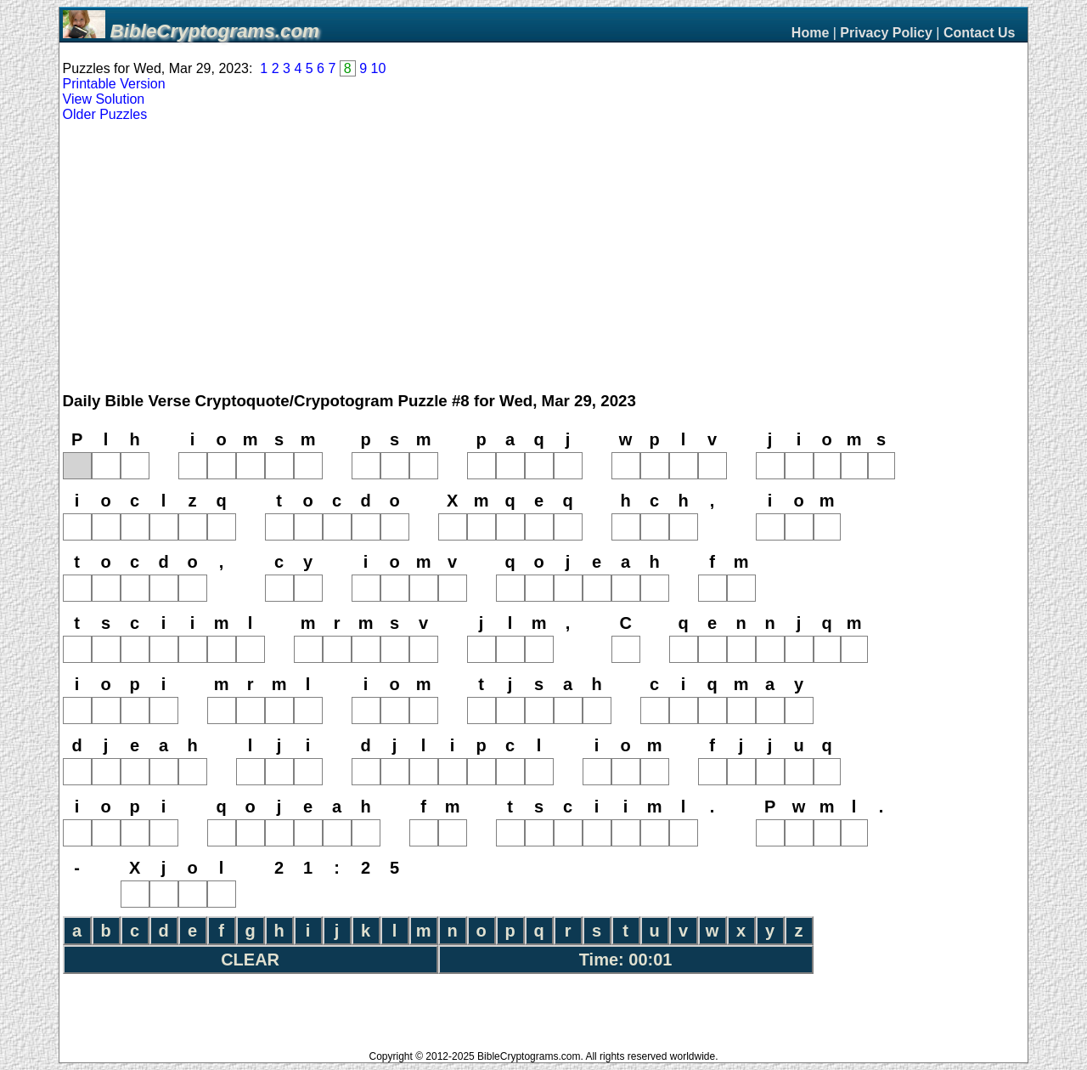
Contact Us (979, 32)
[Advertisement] (543, 257)
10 (378, 68)
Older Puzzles (105, 114)
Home (810, 32)
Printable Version (114, 83)
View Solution (104, 99)
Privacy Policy (886, 32)
